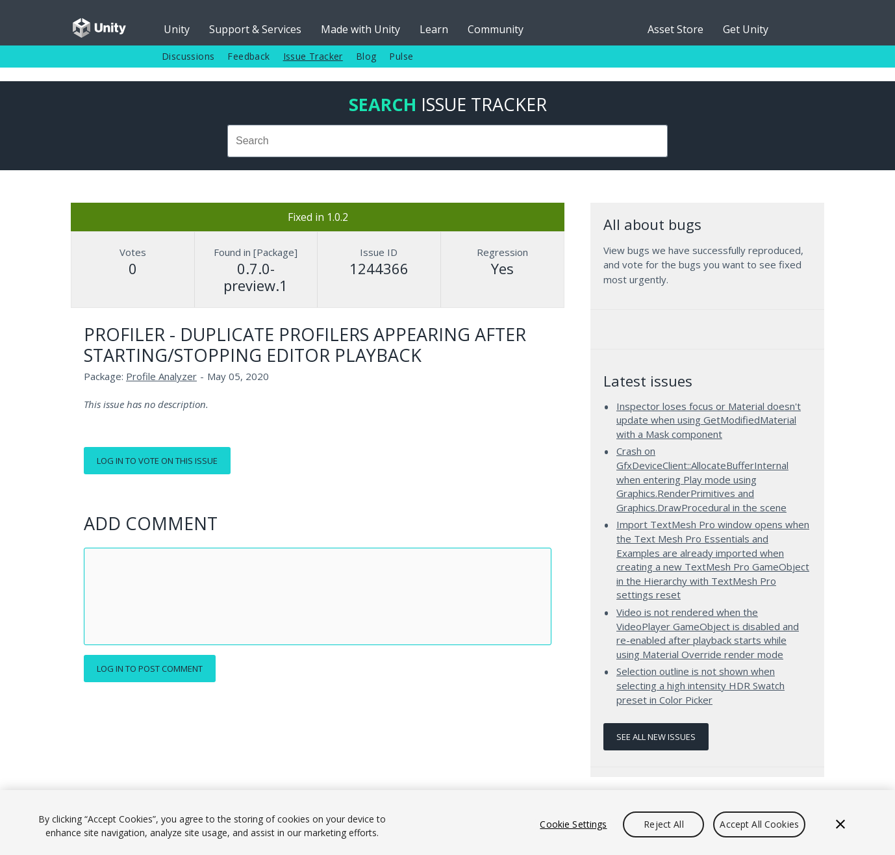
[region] (447, 822)
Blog (366, 56)
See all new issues (656, 737)
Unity (177, 29)
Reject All (663, 824)
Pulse (401, 56)
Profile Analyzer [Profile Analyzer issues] (161, 376)
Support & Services (255, 29)
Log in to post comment (150, 668)
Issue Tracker (313, 56)
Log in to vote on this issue (157, 460)
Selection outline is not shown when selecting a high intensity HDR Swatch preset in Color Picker (700, 685)
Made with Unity (360, 29)
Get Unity (745, 29)
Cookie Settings (573, 824)
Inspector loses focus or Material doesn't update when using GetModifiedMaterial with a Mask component (708, 420)
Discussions (188, 56)
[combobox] (447, 141)
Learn (434, 29)
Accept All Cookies (759, 824)
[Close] (840, 824)
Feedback (248, 56)
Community (495, 29)
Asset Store (675, 29)
